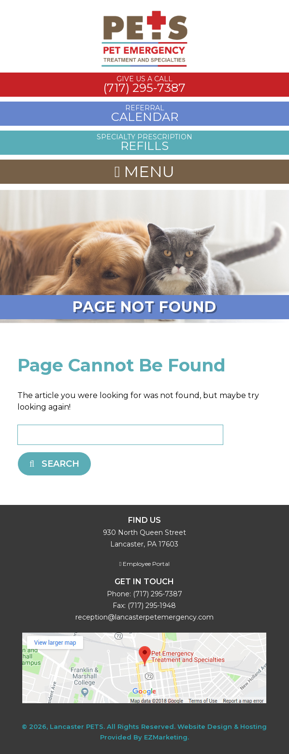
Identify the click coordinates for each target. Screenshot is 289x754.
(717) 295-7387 (157, 594)
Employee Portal (144, 563)
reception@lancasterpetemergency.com (144, 617)
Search (54, 463)
